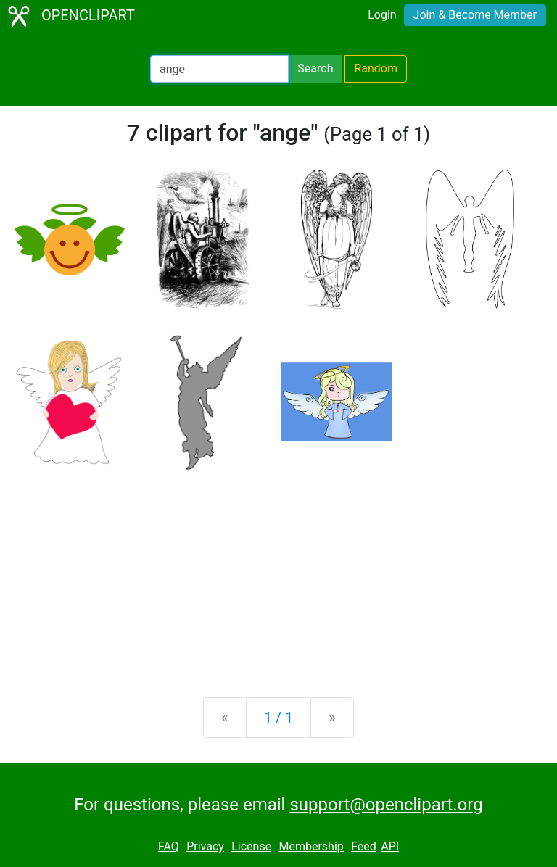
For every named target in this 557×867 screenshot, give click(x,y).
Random (375, 68)
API (390, 846)
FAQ (168, 846)
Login (382, 15)
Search (315, 68)
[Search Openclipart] (219, 69)
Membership (310, 846)
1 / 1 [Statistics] (279, 717)
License (251, 846)
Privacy (205, 846)
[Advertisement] (278, 572)
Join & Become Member (475, 15)
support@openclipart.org (385, 805)
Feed (363, 846)
